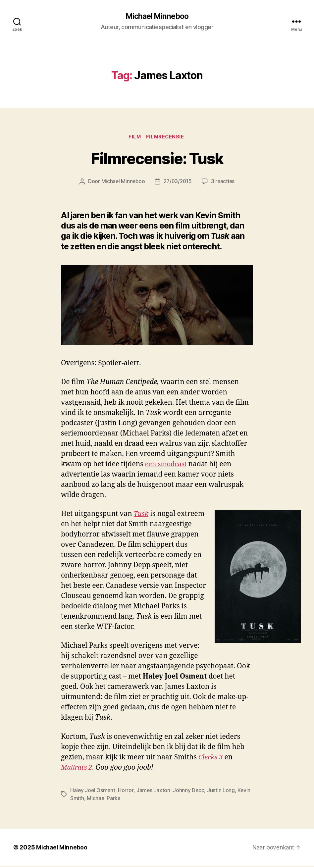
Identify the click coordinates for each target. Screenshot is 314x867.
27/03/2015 (177, 182)
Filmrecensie (166, 138)
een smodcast (167, 465)
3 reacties (224, 182)
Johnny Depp (190, 791)
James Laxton (154, 791)
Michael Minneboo (157, 17)
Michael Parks (104, 799)
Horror (126, 791)
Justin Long (223, 791)
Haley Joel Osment (93, 791)
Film (134, 138)
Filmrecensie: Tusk (157, 160)
